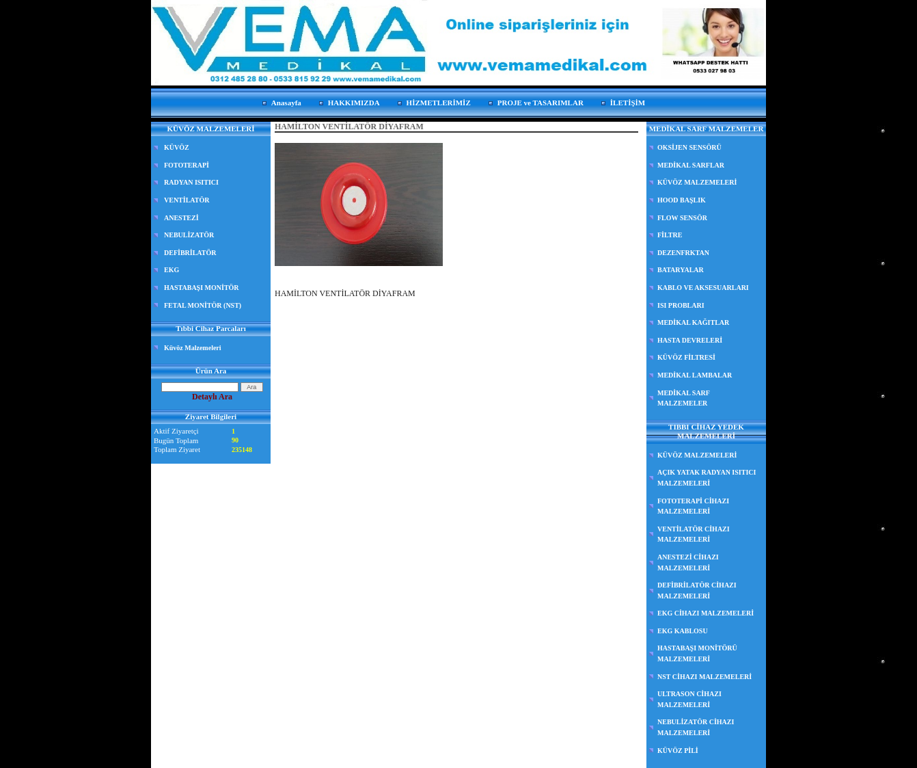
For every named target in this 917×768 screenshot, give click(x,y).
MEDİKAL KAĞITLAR (693, 322)
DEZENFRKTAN (683, 252)
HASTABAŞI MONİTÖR (201, 287)
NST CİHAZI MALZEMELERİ (704, 676)
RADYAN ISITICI (191, 182)
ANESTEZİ (181, 218)
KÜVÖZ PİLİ (677, 750)
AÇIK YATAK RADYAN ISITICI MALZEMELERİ (706, 477)
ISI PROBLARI (680, 305)
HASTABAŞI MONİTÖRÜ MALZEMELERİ (697, 653)
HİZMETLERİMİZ (439, 102)
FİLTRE (669, 235)
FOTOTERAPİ (186, 165)
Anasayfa (286, 102)
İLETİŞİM (627, 102)
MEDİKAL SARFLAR (690, 165)
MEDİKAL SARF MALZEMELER (683, 398)
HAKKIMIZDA (354, 102)
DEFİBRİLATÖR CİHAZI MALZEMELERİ (697, 590)
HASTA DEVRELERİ (689, 340)
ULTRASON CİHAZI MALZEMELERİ (689, 699)
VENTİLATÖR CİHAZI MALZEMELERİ (693, 534)
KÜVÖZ (176, 147)
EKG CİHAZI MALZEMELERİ (705, 613)
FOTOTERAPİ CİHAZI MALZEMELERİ (693, 506)
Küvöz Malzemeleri (192, 348)
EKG (171, 270)
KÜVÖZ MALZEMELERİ (697, 182)
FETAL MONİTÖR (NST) (202, 305)
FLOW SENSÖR (682, 218)
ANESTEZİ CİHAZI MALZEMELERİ (688, 562)
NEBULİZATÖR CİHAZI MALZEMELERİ (695, 727)
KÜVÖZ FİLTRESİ (686, 357)
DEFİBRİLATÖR (190, 252)
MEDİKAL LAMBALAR (694, 375)
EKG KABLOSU (682, 631)
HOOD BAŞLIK (681, 200)
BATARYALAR (680, 270)
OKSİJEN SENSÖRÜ (689, 147)
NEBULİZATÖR (189, 235)
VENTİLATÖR (187, 200)
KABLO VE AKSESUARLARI (703, 287)
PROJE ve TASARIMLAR (540, 102)
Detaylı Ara (212, 396)
